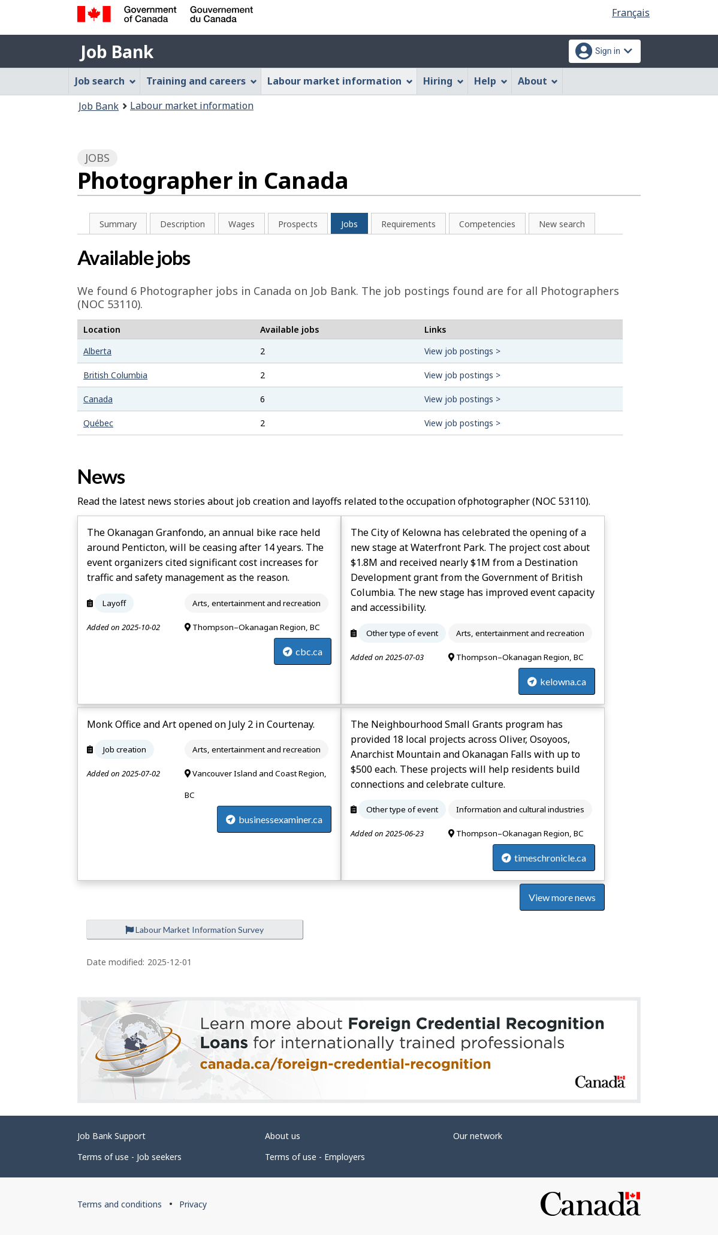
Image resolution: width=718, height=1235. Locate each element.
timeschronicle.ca (544, 857)
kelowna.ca (556, 681)
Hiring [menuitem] (443, 81)
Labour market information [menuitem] (340, 81)
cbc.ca (302, 651)
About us (282, 1135)
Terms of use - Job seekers (129, 1156)
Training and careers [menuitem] (201, 81)
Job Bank (116, 51)
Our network (477, 1135)
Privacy (193, 1204)
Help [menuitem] (491, 81)
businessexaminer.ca (274, 819)
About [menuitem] (538, 81)
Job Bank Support (111, 1135)
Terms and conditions (119, 1204)
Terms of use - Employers (315, 1156)
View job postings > (462, 351)
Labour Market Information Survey (194, 929)
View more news (562, 897)
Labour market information (192, 105)
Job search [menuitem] (105, 81)
